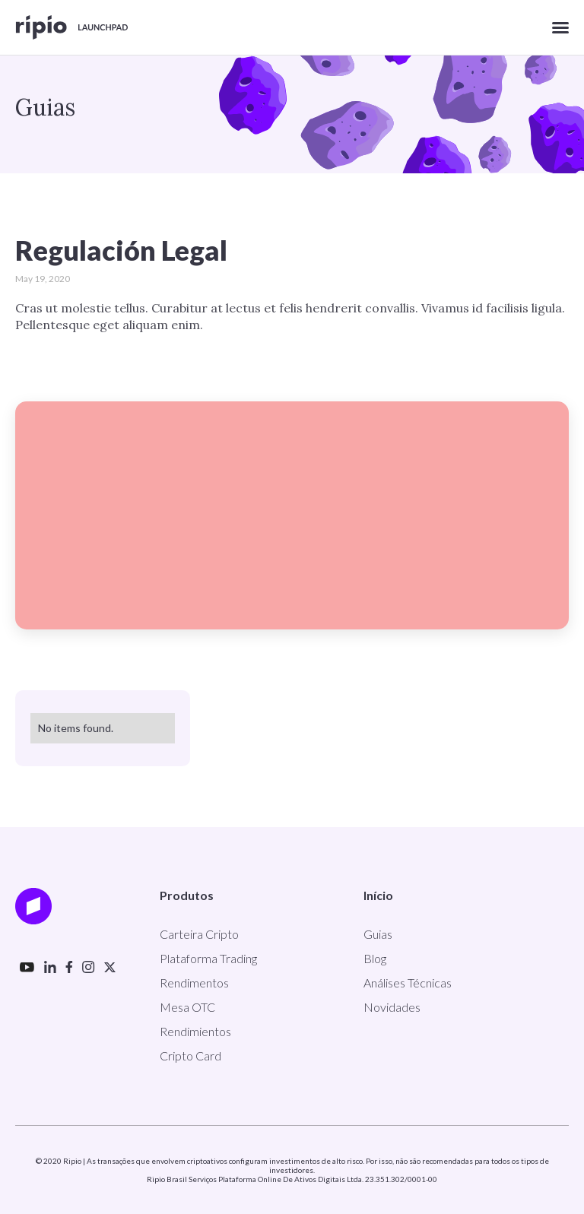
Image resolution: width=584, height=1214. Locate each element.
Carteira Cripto (199, 934)
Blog (374, 958)
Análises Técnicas (407, 982)
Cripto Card (190, 1055)
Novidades (392, 1007)
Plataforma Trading (208, 958)
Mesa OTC (187, 1007)
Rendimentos (194, 982)
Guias (377, 934)
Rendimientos (195, 1031)
